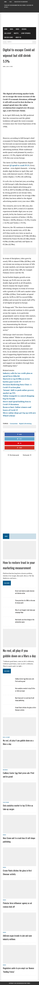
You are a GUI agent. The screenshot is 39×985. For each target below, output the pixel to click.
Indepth (16, 33)
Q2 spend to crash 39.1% (19, 165)
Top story (6, 802)
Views (17, 29)
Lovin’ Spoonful (26, 33)
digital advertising (25, 423)
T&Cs (10, 1)
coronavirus (14, 423)
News (11, 29)
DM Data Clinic (8, 37)
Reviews (24, 29)
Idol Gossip (7, 33)
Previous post (13, 455)
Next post (27, 455)
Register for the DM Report (21, 1)
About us (18, 37)
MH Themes (27, 983)
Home (5, 1)
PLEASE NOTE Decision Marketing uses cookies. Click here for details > (18, 6)
